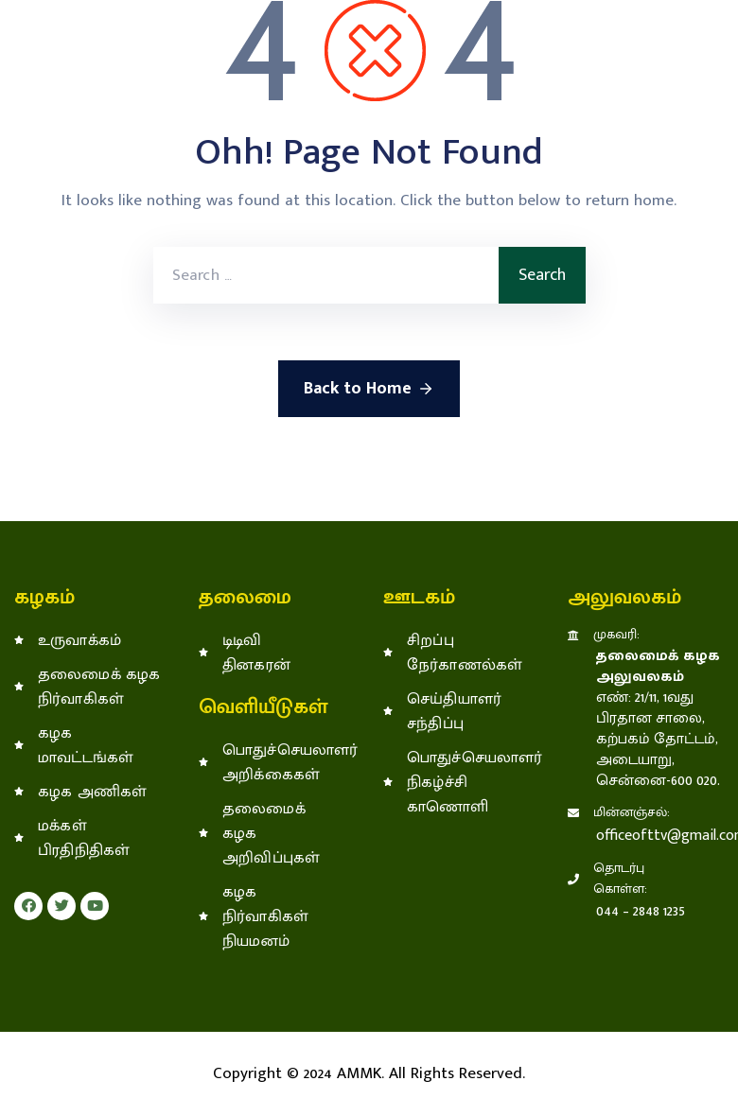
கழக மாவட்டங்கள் (85, 745)
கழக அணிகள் (93, 791)
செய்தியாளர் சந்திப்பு (454, 711)
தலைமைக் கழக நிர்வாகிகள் (99, 686)
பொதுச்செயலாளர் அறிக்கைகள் (276, 762)
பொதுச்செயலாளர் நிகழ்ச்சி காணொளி (461, 782)
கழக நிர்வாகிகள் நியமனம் (265, 916)
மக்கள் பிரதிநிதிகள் (84, 837)
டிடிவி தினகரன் (256, 652)
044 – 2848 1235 (640, 911)
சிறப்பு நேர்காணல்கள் (461, 652)
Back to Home (369, 389)
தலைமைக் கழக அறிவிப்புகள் (271, 833)
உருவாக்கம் (79, 640)
